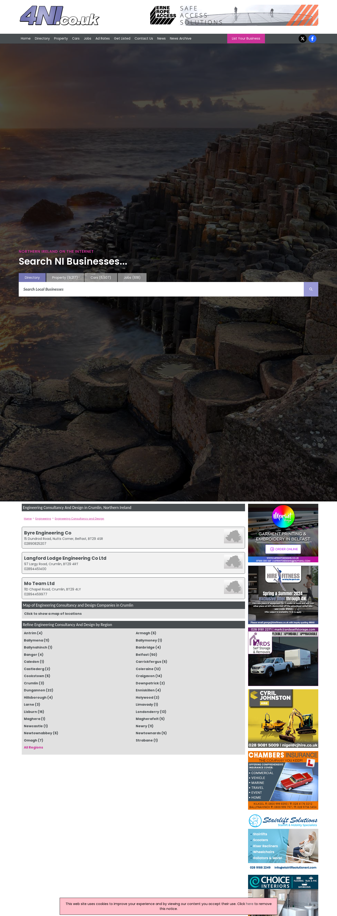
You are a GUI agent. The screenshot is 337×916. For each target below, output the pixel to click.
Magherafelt (147, 718)
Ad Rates (102, 38)
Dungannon (34, 690)
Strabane (144, 740)
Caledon (31, 661)
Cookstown (34, 676)
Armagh (143, 633)
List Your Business (246, 38)
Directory (42, 38)
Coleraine (145, 669)
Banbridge (145, 647)
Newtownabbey (38, 733)
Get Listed (122, 38)
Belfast (142, 654)
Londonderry (147, 711)
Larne (29, 704)
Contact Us (144, 38)
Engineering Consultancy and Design (79, 518)
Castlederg (34, 669)
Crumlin (31, 683)
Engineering (43, 518)
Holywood (144, 697)
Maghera (32, 718)
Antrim (30, 633)
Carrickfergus (148, 661)
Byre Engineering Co (47, 533)
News (161, 38)
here (249, 903)
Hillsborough (35, 697)
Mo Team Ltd (39, 583)
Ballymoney (146, 640)
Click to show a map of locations (53, 613)
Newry (141, 726)
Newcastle (33, 726)
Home (26, 38)
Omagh (30, 740)
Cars (76, 38)
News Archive (180, 38)
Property (61, 38)
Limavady (144, 704)
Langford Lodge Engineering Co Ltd (65, 558)
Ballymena (33, 640)
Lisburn (30, 711)
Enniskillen (145, 690)
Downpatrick (147, 683)
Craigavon (145, 676)
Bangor (30, 654)
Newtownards (148, 733)
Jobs (87, 38)
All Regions (33, 747)
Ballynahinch (35, 647)
